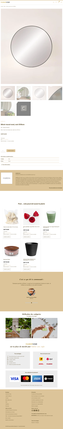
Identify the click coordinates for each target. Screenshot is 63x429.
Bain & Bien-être (9, 399)
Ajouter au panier (11, 150)
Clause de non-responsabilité (37, 403)
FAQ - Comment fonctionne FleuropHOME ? (14, 416)
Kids (6, 401)
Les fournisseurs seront (36, 397)
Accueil (2, 6)
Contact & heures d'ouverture (11, 409)
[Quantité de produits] (3, 150)
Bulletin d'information (10, 420)
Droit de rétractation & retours (11, 414)
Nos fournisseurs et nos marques (38, 395)
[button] (27, 302)
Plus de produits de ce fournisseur (55, 187)
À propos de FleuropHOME (37, 393)
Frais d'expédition (8, 232)
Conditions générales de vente (37, 399)
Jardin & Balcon (9, 395)
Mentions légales (35, 405)
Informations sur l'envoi (10, 411)
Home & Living (8, 393)
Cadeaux (7, 403)
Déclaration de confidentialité (37, 401)
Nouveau (7, 405)
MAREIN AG (3, 120)
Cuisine (7, 397)
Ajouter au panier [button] (7, 236)
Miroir (5, 6)
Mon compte (8, 418)
